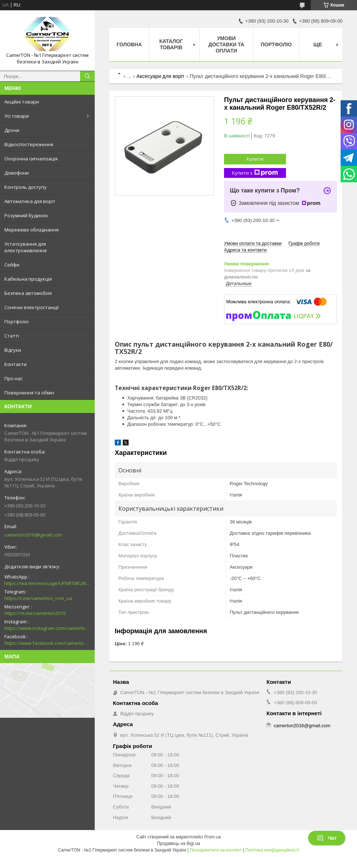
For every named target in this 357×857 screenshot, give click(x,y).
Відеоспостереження (28, 144)
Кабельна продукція (28, 279)
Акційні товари (21, 101)
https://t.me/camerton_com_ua (38, 598)
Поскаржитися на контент (216, 850)
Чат (327, 838)
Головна (129, 44)
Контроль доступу (25, 187)
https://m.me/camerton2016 (35, 613)
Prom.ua (212, 837)
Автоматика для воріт (29, 201)
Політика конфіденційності (272, 850)
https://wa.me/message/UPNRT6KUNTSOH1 (47, 583)
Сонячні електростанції (31, 307)
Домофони (16, 173)
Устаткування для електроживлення (25, 247)
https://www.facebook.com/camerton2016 (47, 643)
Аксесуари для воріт (161, 76)
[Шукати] (87, 76)
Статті (11, 335)
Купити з (255, 173)
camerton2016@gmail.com (33, 534)
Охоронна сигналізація (31, 158)
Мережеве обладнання (31, 229)
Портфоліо (16, 321)
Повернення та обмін (29, 392)
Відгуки (12, 350)
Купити (255, 159)
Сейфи (11, 264)
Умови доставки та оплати (226, 44)
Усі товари (16, 116)
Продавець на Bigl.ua (178, 843)
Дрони (11, 130)
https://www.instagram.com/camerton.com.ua (47, 628)
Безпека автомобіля (28, 293)
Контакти (15, 364)
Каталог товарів (171, 44)
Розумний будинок (26, 215)
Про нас (13, 378)
